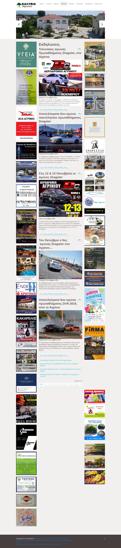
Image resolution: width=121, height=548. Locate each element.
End (41, 387)
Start (41, 384)
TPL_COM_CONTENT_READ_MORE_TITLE (53, 109)
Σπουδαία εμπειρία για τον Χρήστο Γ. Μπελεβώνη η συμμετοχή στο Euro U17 (59, 375)
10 (77, 384)
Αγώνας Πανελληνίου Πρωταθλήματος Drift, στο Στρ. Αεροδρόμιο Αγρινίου (59, 364)
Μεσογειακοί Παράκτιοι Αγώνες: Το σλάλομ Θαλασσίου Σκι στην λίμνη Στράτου (60, 370)
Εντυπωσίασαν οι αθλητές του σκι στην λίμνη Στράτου (55, 360)
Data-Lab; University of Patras (43, 538)
